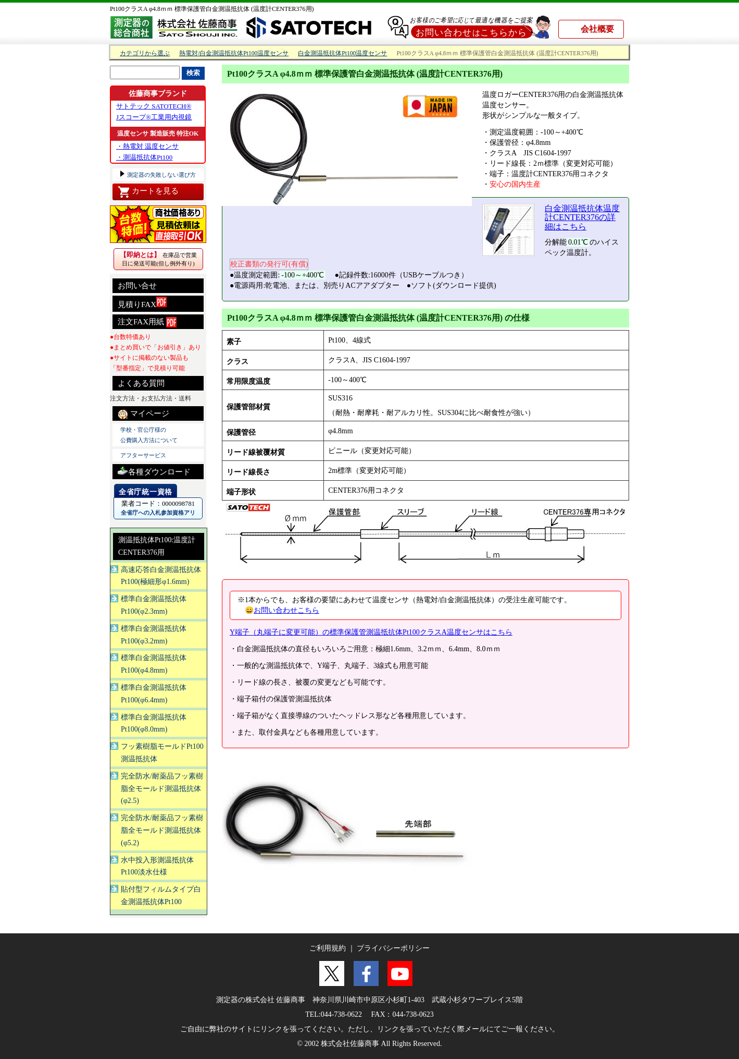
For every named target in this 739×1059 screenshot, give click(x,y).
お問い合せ (137, 286)
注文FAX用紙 (147, 322)
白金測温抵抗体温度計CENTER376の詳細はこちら (582, 217)
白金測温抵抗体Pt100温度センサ (342, 53)
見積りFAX (142, 303)
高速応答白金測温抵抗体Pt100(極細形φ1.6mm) (161, 576)
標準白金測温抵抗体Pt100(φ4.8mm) (153, 664)
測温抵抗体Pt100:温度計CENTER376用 (156, 546)
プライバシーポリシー (393, 948)
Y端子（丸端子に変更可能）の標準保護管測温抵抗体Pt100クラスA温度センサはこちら (371, 632)
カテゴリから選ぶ (145, 53)
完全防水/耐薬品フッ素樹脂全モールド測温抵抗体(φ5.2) (162, 830)
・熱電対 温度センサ (147, 146)
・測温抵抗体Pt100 (144, 157)
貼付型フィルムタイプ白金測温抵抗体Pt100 (161, 895)
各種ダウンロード (154, 470)
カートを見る (148, 192)
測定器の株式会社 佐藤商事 (261, 1000)
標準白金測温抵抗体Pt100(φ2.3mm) (153, 605)
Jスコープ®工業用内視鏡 (154, 117)
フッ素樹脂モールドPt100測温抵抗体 (162, 752)
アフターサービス (143, 455)
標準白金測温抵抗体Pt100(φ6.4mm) (153, 694)
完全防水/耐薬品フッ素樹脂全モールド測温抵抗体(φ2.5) (162, 788)
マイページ (143, 414)
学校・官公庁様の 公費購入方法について (149, 435)
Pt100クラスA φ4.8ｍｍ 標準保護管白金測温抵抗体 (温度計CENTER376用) (212, 9)
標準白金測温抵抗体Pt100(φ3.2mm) (153, 635)
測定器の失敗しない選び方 (161, 175)
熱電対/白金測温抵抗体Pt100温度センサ (234, 53)
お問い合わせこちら (286, 610)
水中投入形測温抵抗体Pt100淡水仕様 (157, 866)
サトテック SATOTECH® (153, 106)
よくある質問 (141, 383)
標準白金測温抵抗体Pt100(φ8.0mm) (153, 723)
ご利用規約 (327, 948)
